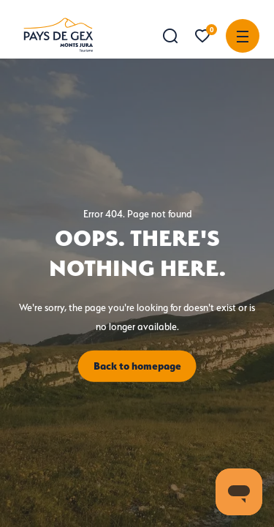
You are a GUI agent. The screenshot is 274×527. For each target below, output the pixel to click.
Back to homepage (137, 366)
